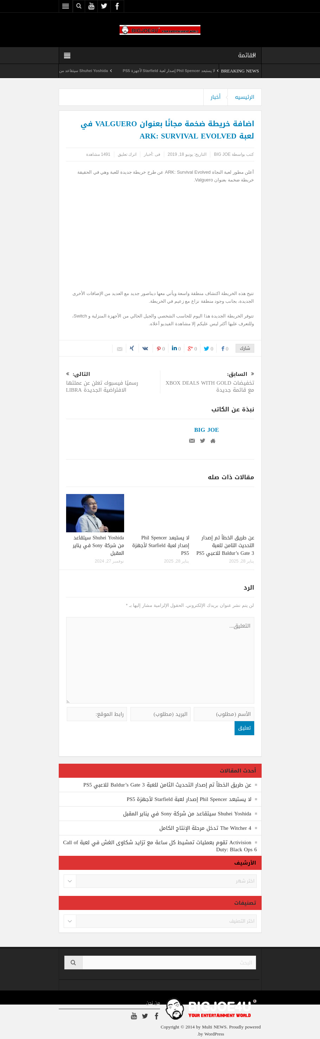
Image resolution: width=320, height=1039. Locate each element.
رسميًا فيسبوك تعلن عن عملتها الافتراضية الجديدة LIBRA (113, 383)
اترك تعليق (127, 154)
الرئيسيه (244, 97)
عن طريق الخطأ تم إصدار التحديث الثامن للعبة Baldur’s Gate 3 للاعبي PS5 (225, 545)
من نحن (153, 1003)
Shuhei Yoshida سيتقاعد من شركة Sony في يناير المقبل (98, 545)
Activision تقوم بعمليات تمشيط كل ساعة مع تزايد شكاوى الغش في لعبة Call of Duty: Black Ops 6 (160, 846)
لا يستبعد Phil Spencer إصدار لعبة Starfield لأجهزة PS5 (161, 71)
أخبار (215, 97)
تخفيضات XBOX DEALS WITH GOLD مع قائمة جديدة (207, 383)
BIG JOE (222, 154)
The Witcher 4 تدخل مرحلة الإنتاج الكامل (205, 828)
